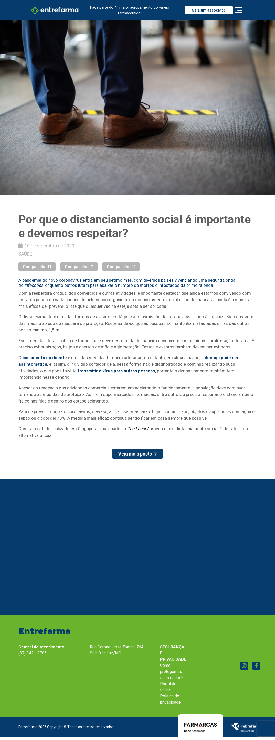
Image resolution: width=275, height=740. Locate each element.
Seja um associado (209, 10)
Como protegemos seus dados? (171, 671)
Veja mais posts (137, 454)
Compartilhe (37, 266)
